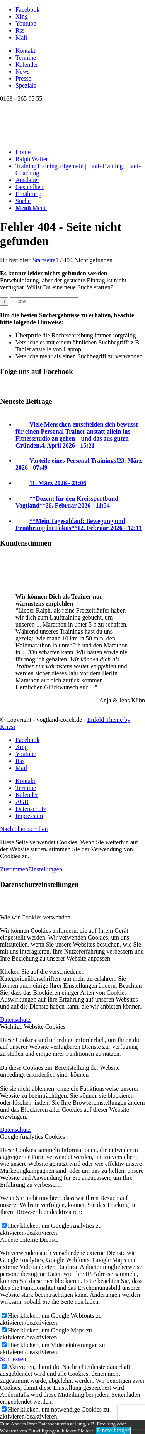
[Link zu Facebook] (27, 9)
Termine (25, 57)
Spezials (25, 85)
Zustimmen (14, 869)
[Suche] (23, 201)
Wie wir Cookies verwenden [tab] (35, 917)
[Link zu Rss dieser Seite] (19, 30)
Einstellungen (45, 869)
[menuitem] (80, 50)
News (22, 71)
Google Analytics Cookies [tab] (32, 1136)
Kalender (26, 64)
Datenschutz (15, 1019)
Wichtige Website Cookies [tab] (32, 1026)
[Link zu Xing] (21, 16)
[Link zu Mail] (21, 37)
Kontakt (25, 50)
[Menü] (31, 208)
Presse (23, 78)
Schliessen (13, 1359)
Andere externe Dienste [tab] (29, 1239)
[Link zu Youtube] (25, 23)
